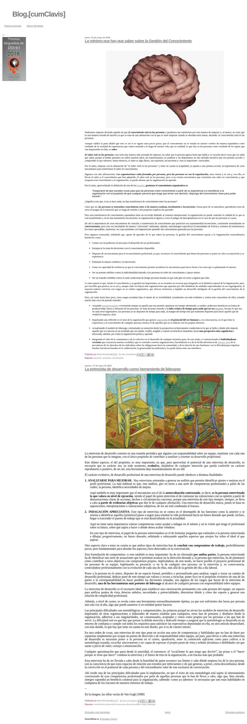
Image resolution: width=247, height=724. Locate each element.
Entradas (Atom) (108, 719)
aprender (97, 358)
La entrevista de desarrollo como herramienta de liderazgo (133, 369)
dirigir (144, 704)
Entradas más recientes (97, 712)
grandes (140, 185)
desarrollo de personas (116, 704)
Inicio (167, 712)
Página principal (12, 25)
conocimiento (118, 358)
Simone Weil (224, 342)
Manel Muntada (35, 25)
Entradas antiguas (235, 712)
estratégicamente (110, 305)
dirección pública (134, 704)
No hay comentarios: (128, 354)
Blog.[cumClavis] (38, 14)
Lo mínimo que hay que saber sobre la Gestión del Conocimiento (138, 41)
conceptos (106, 358)
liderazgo (151, 704)
